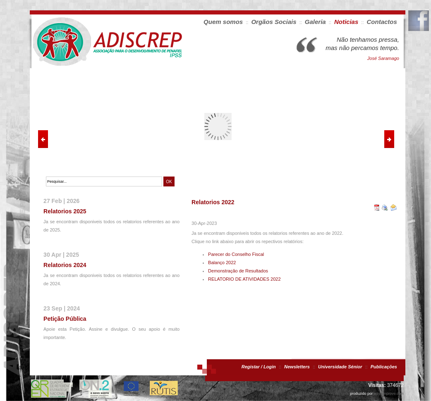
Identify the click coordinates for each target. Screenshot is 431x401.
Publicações (384, 366)
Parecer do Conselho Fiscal (236, 254)
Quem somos (223, 21)
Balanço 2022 (222, 262)
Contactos (382, 21)
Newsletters (297, 366)
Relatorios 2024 (64, 265)
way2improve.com (389, 393)
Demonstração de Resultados (238, 270)
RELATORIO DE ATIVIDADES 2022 (244, 279)
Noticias (346, 21)
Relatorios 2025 (64, 211)
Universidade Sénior (340, 366)
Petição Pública (64, 318)
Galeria (315, 21)
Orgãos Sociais (273, 21)
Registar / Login (259, 366)
